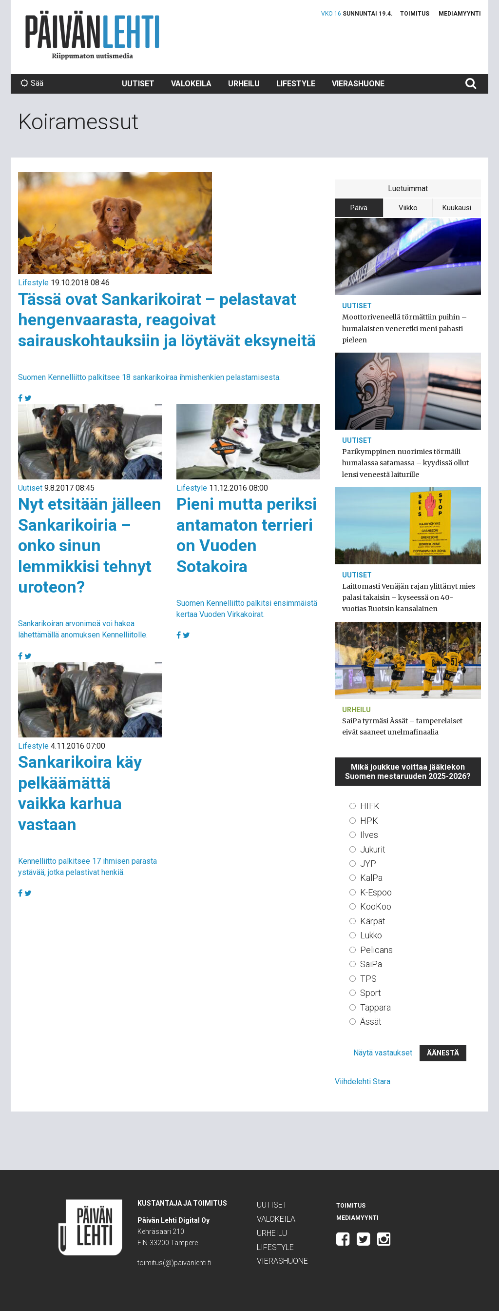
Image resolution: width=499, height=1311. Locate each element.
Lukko (371, 935)
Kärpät (372, 921)
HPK (369, 820)
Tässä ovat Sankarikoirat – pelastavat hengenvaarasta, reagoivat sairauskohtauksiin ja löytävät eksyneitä (167, 319)
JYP (368, 863)
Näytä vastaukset (382, 1052)
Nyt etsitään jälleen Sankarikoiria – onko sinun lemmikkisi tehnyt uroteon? (89, 545)
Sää (31, 83)
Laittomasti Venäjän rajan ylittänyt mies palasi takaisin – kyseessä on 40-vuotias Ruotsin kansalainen (408, 597)
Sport (370, 993)
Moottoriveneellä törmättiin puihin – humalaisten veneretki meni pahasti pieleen (404, 328)
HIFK (370, 806)
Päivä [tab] (358, 207)
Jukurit (372, 849)
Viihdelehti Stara (362, 1081)
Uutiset (138, 83)
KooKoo (375, 906)
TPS (368, 978)
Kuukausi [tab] (456, 207)
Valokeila (191, 83)
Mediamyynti (460, 13)
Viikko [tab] (408, 207)
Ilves (369, 835)
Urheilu (244, 83)
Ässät (371, 1021)
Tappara (375, 1007)
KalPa (371, 878)
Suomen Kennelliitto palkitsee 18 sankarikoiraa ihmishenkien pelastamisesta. (149, 377)
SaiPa (371, 964)
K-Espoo (376, 892)
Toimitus (414, 13)
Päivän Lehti (92, 35)
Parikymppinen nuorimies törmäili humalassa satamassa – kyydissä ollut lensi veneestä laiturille (405, 462)
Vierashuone (358, 83)
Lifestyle (295, 83)
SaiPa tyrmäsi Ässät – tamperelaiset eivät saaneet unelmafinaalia (402, 726)
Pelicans (376, 950)
